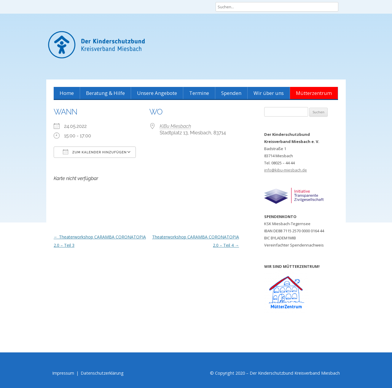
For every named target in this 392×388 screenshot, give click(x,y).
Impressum (63, 373)
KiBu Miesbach (175, 126)
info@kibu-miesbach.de (285, 170)
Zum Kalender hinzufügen (95, 152)
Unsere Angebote (157, 93)
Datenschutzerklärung (102, 373)
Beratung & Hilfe (105, 93)
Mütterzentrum (314, 93)
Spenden (231, 93)
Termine (199, 93)
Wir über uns (269, 93)
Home (67, 93)
